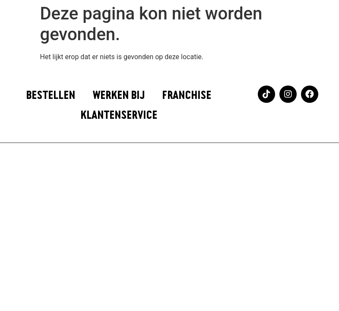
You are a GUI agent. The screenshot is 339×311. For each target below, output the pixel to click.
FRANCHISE (186, 95)
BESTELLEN (50, 95)
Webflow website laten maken (169, 159)
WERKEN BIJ (118, 95)
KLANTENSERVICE (118, 115)
